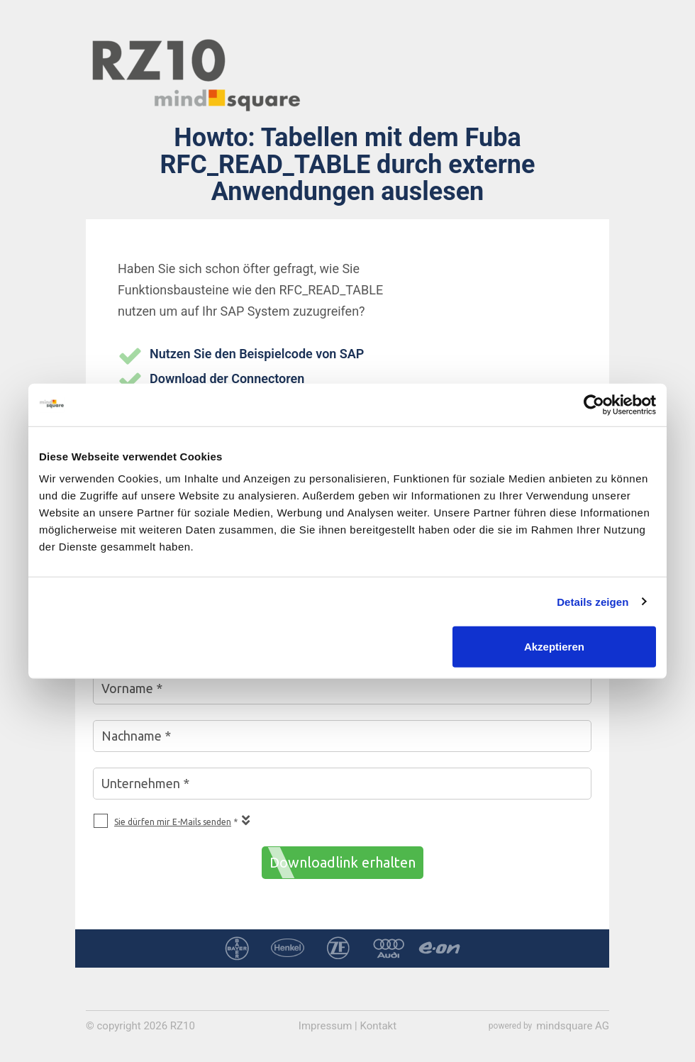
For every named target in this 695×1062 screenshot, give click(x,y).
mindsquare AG (572, 1025)
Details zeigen (592, 601)
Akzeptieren (554, 647)
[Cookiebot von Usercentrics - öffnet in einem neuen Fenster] (594, 404)
